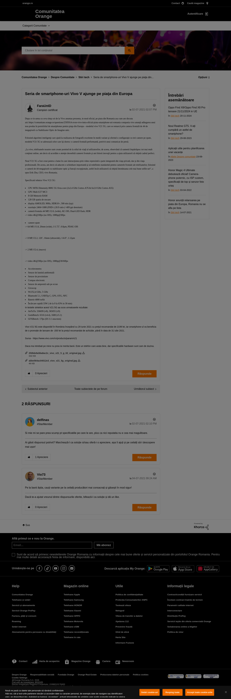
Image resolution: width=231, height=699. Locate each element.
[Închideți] (225, 692)
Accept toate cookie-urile (199, 692)
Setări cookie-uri (149, 692)
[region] (115, 692)
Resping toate (173, 692)
